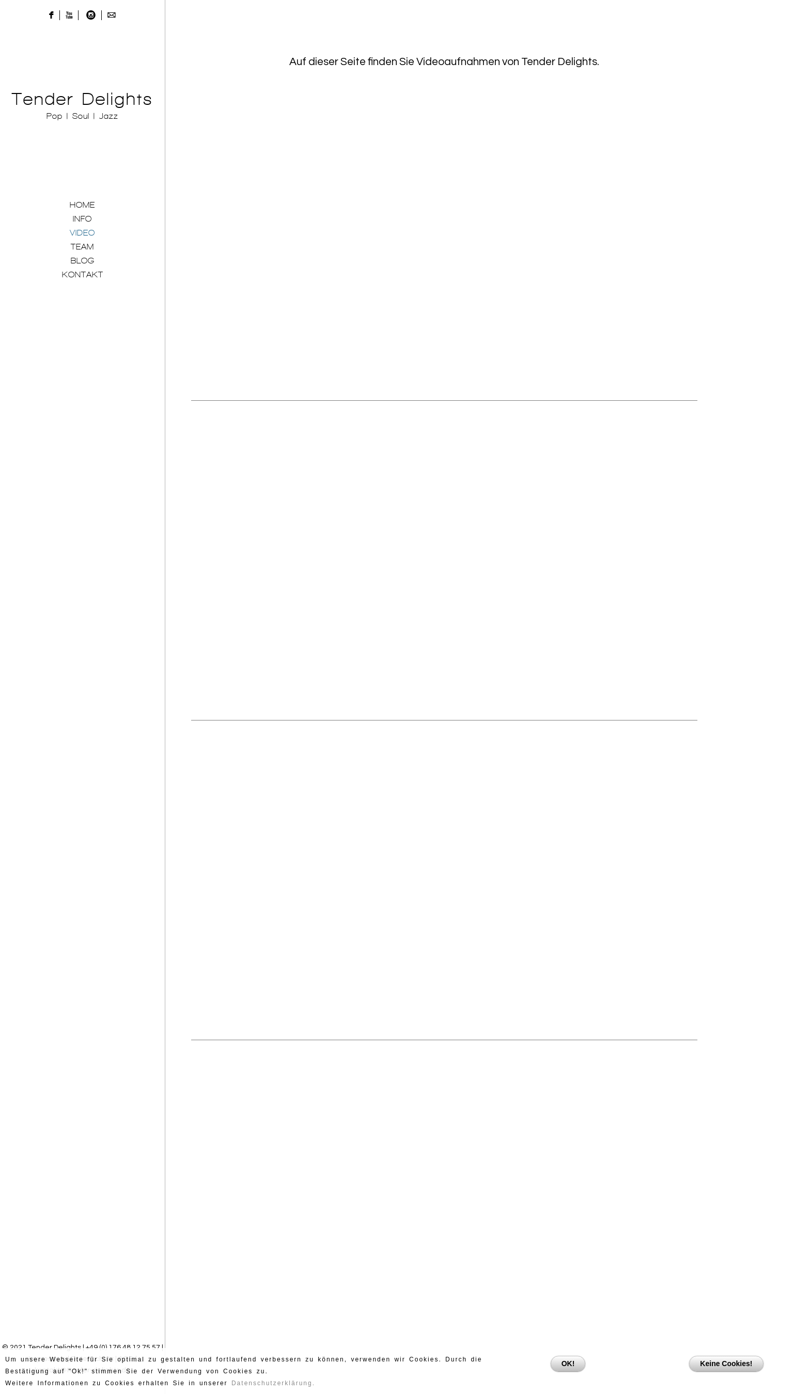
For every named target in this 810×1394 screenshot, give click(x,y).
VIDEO (82, 232)
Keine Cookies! (726, 1363)
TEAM (82, 246)
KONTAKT (82, 274)
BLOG (83, 260)
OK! (568, 1363)
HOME (82, 204)
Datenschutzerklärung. (273, 1383)
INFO (82, 218)
